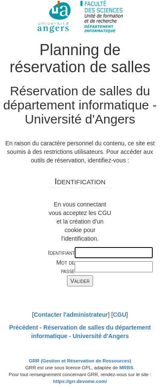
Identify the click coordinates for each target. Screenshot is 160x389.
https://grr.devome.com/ (80, 381)
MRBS (126, 367)
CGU (119, 314)
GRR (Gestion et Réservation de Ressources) (80, 360)
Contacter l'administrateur (71, 314)
